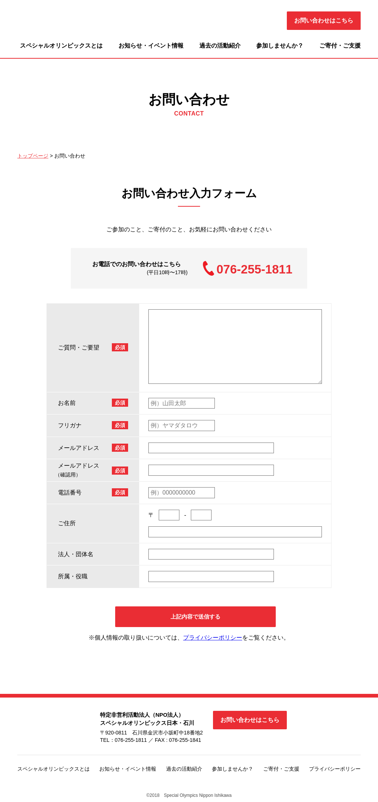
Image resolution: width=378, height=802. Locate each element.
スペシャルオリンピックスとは (61, 45)
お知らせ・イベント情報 (150, 45)
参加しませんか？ (279, 45)
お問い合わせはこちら (323, 20)
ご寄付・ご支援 (340, 45)
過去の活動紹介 (220, 45)
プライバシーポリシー (212, 639)
